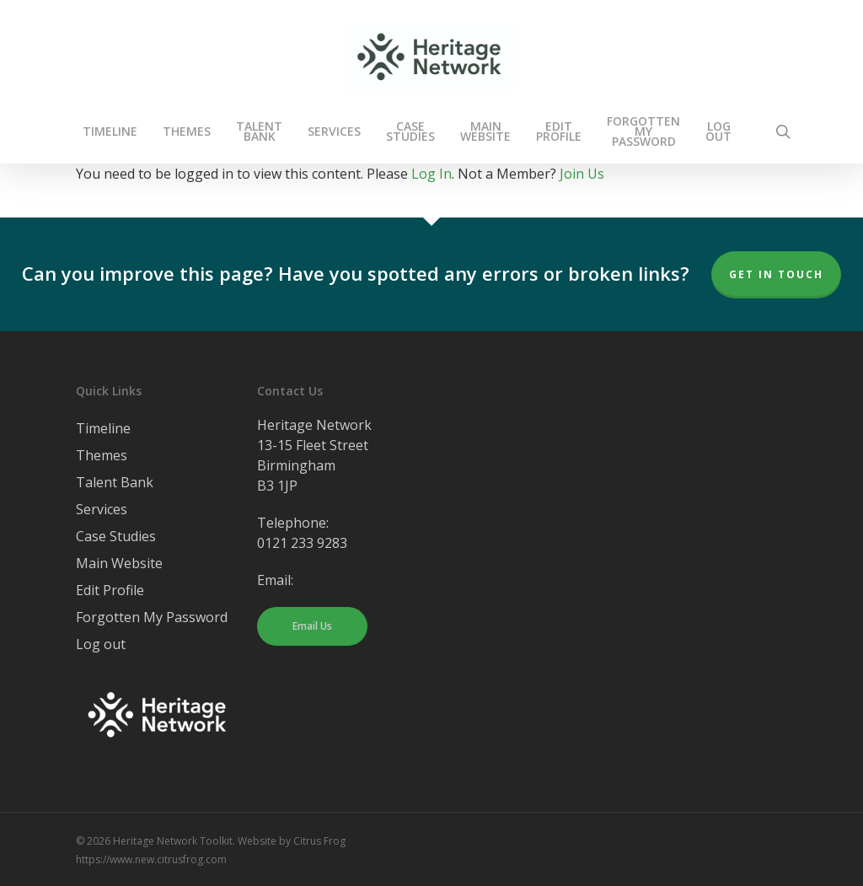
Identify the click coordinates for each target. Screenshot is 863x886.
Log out (101, 644)
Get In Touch (776, 274)
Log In (431, 173)
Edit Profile (110, 590)
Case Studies (116, 536)
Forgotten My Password (152, 617)
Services (101, 509)
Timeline (103, 428)
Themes (101, 455)
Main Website (119, 563)
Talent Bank (114, 482)
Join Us (582, 173)
